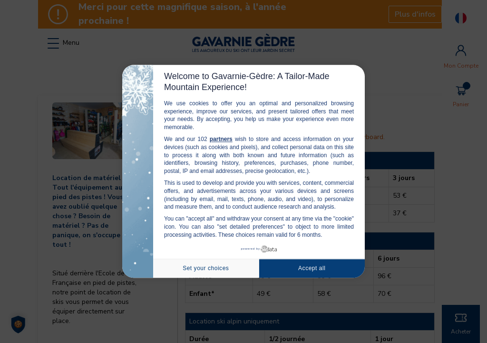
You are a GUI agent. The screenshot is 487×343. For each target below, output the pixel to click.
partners (221, 139)
